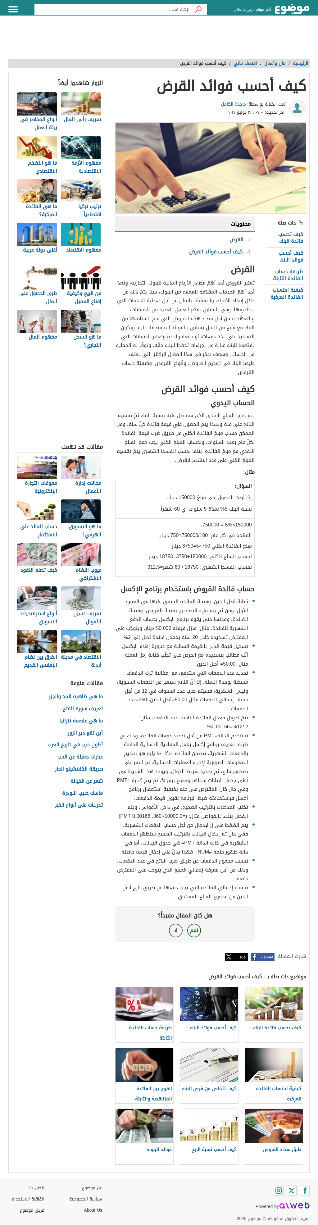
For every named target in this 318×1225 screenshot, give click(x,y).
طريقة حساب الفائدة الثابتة (288, 275)
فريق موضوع (32, 1210)
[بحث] (198, 9)
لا (175, 930)
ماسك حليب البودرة (82, 793)
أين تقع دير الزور (85, 733)
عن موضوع (92, 1188)
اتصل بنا (36, 1188)
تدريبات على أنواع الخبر (79, 805)
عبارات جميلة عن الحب (80, 757)
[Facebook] (305, 1190)
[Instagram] (279, 1190)
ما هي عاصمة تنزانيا (81, 721)
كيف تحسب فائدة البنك (290, 238)
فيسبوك (267, 957)
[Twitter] (292, 1190)
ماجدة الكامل (233, 104)
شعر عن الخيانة (86, 781)
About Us (93, 1210)
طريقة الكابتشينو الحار (79, 769)
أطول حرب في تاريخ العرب (75, 744)
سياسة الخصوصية (85, 1199)
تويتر (243, 957)
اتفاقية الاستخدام (27, 1199)
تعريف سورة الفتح (83, 708)
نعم (194, 930)
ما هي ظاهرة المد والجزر (76, 696)
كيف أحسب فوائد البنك (291, 256)
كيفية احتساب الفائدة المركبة (286, 293)
